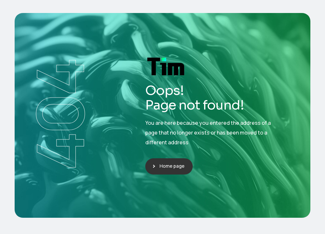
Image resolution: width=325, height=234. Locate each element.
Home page (172, 166)
